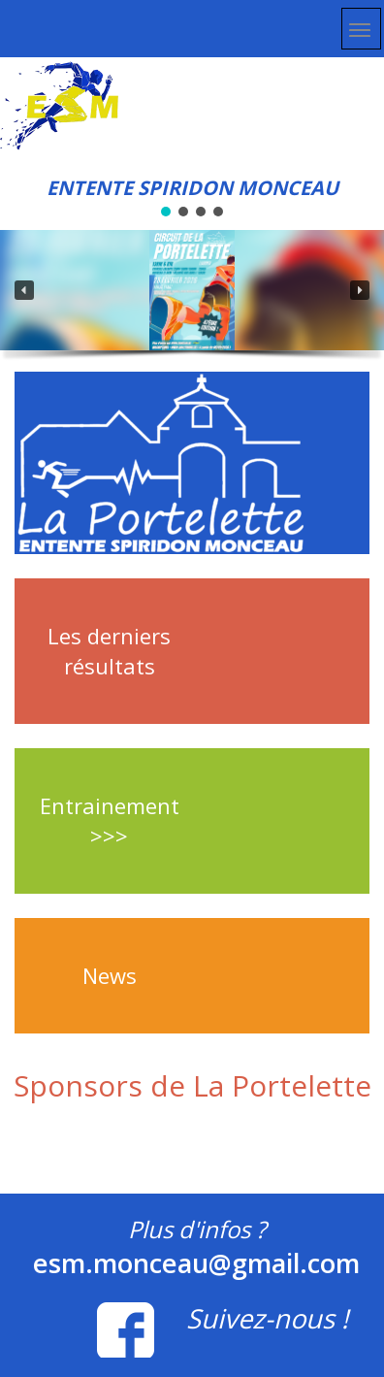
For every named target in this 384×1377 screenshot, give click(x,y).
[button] (24, 290)
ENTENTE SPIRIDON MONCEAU (192, 188)
